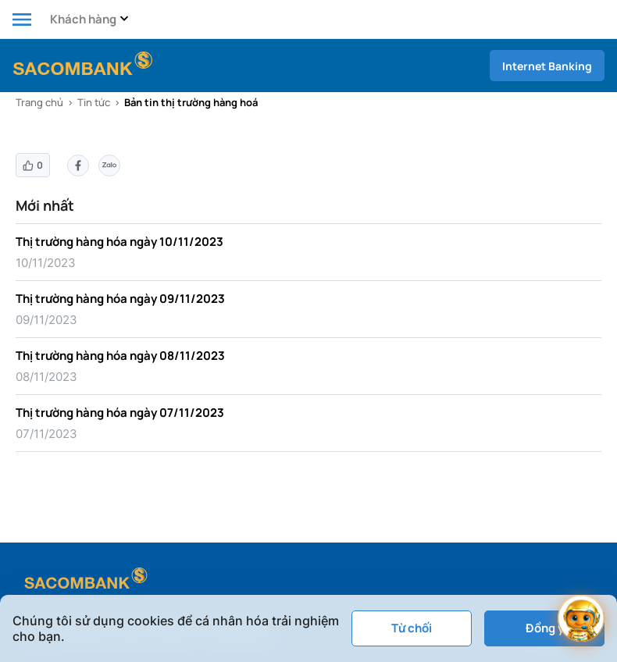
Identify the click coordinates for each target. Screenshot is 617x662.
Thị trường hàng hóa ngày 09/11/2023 (120, 298)
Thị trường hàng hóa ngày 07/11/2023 (120, 412)
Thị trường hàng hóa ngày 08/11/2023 (120, 355)
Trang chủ (39, 102)
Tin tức (93, 102)
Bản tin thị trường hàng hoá (191, 102)
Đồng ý (545, 628)
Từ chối (411, 628)
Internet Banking (547, 66)
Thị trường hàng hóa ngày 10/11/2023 (119, 241)
